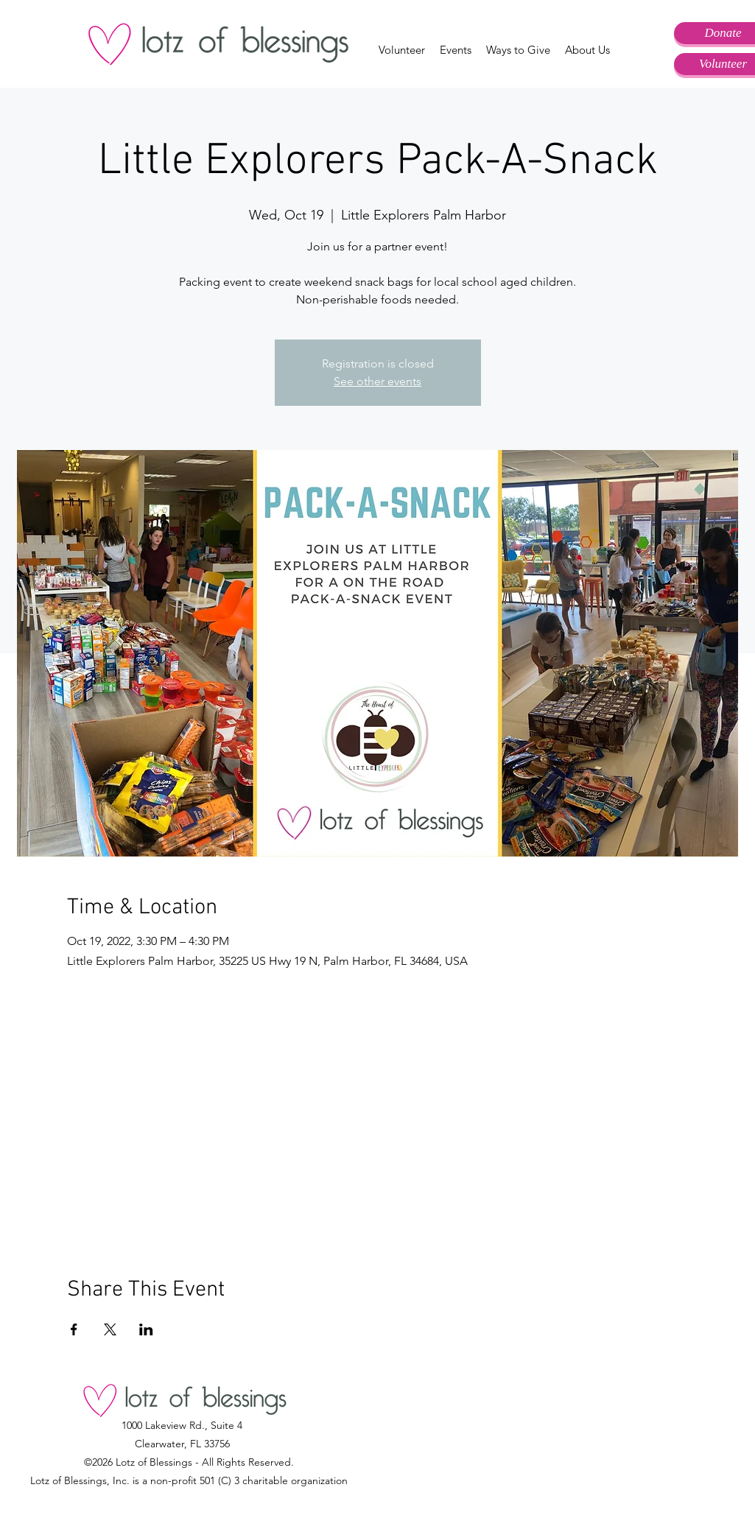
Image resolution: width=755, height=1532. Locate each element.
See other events (377, 381)
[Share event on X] (110, 1329)
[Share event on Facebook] (74, 1329)
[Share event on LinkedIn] (146, 1329)
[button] (401, 50)
